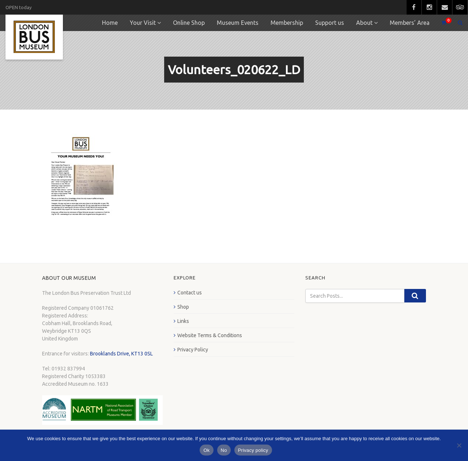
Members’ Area (410, 22)
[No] (459, 445)
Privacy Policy (192, 350)
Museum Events (237, 22)
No (224, 450)
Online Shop (189, 22)
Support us (329, 22)
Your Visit (143, 22)
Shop (183, 307)
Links (183, 321)
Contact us (189, 293)
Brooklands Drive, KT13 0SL (121, 354)
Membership (287, 22)
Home (110, 22)
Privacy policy (253, 450)
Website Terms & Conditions (209, 335)
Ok (206, 450)
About (364, 22)
